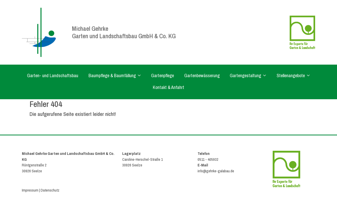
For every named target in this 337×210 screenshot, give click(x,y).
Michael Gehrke (90, 28)
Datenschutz (50, 190)
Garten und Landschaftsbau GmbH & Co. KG (124, 36)
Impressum (30, 190)
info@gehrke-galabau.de (216, 171)
